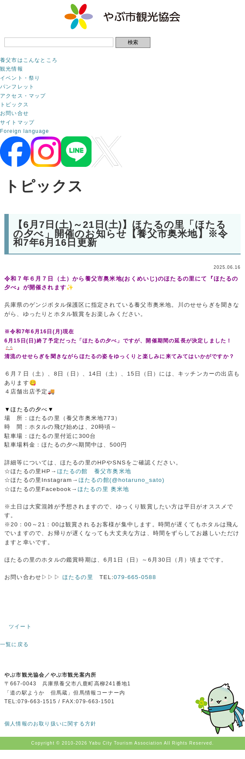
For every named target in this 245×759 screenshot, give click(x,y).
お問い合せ (14, 113)
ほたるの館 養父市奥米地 (94, 471)
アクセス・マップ (23, 96)
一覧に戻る (14, 644)
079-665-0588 (135, 577)
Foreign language (24, 131)
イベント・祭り (20, 78)
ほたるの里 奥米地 (103, 489)
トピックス (14, 105)
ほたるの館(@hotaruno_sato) (121, 480)
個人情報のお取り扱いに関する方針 (50, 724)
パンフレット (17, 87)
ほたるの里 (77, 577)
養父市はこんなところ (29, 60)
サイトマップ (17, 122)
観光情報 (11, 69)
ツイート (20, 626)
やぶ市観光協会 (122, 16)
